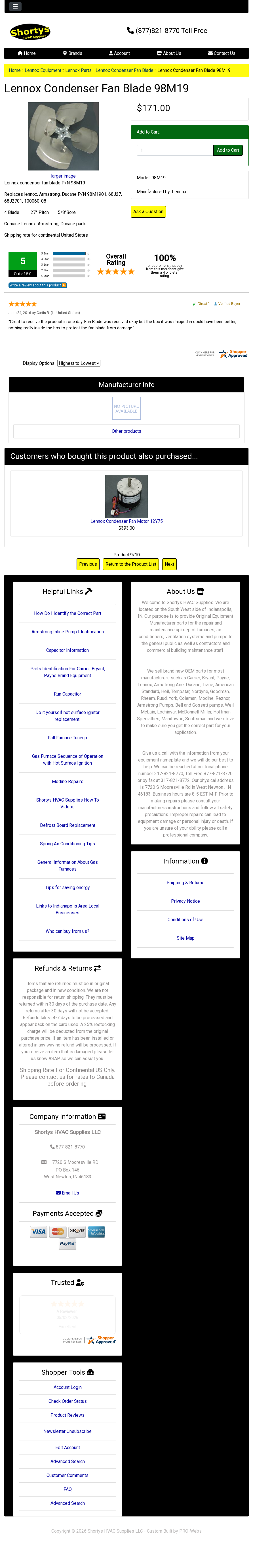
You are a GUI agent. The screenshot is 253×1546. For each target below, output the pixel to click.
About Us (169, 53)
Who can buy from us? (67, 931)
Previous (88, 564)
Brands (72, 53)
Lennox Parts (78, 70)
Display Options (38, 363)
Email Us (67, 1193)
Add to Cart (228, 150)
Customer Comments (67, 1475)
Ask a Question (148, 211)
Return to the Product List (131, 564)
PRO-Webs (190, 1531)
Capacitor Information (67, 650)
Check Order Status (68, 1401)
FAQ (68, 1489)
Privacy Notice (185, 901)
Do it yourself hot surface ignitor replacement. (67, 716)
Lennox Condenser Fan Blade (124, 70)
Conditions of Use (185, 919)
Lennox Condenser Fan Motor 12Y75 (126, 521)
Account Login (68, 1387)
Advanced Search (67, 1461)
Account (119, 53)
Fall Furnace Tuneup (67, 737)
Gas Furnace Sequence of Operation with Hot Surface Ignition (67, 760)
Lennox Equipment (43, 70)
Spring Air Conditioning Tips (67, 843)
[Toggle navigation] (15, 6)
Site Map (186, 938)
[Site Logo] (45, 31)
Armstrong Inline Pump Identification (67, 631)
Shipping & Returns (185, 882)
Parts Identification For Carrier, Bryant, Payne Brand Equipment (67, 672)
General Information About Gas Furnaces (67, 866)
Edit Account (67, 1447)
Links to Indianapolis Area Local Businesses (67, 909)
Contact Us (221, 53)
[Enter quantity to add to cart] (175, 150)
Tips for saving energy (67, 887)
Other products (126, 431)
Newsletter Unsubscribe (67, 1431)
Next (169, 564)
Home (27, 53)
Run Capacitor (67, 694)
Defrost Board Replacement (67, 825)
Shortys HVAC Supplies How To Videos (67, 803)
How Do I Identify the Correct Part (67, 613)
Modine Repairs (67, 781)
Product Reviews (67, 1415)
